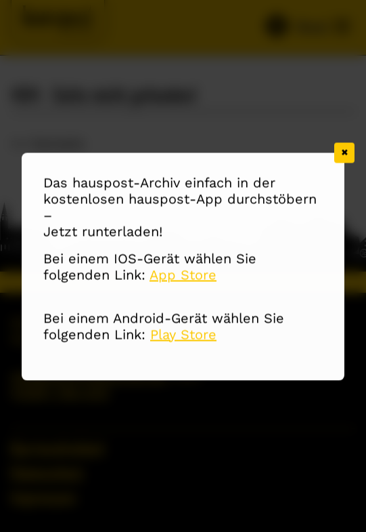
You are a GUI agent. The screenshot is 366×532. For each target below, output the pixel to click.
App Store (183, 275)
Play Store (183, 335)
